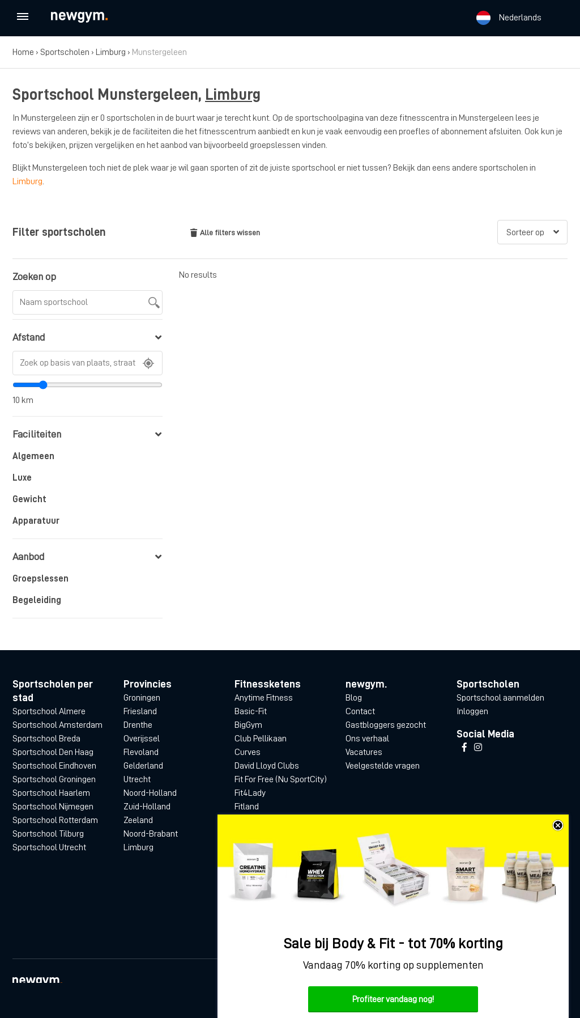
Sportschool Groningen (54, 779)
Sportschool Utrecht (49, 847)
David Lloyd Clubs (266, 765)
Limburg (111, 52)
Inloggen (472, 711)
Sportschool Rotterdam (55, 820)
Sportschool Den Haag (52, 752)
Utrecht (137, 779)
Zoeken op (34, 277)
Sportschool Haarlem (51, 793)
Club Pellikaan (260, 738)
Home (23, 52)
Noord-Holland (150, 793)
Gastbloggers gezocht (386, 724)
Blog (354, 697)
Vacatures (364, 752)
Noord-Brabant (150, 833)
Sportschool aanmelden (500, 697)
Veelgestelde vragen (383, 765)
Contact (360, 711)
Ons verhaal (367, 738)
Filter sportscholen (59, 231)
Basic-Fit (250, 711)
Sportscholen (64, 52)
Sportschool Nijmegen (52, 806)
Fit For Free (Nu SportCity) (280, 779)
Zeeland (138, 820)
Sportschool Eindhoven (54, 765)
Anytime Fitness (263, 697)
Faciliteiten (86, 434)
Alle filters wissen (225, 232)
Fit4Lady (250, 793)
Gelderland (143, 765)
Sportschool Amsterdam (57, 724)
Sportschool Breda (46, 738)
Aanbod (86, 556)
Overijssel (141, 738)
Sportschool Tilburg (48, 833)
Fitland (246, 806)
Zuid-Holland (146, 806)
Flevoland (141, 752)
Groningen (141, 697)
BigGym (248, 724)
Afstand (86, 337)
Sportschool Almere (49, 711)
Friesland (140, 711)
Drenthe (137, 724)
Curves (247, 752)
